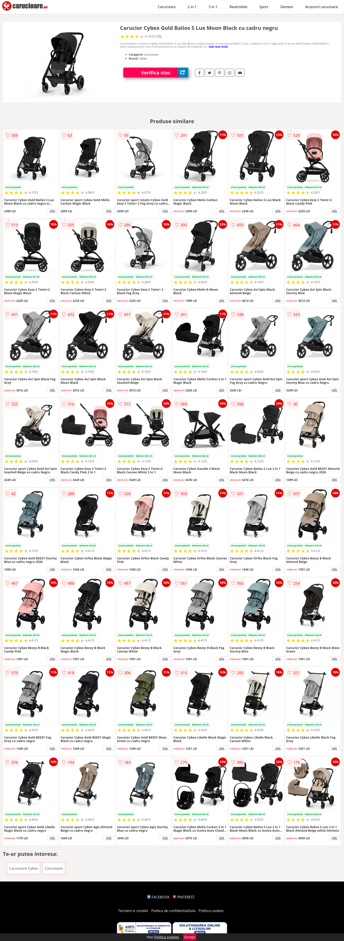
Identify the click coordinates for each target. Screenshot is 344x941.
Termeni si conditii (133, 910)
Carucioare (167, 6)
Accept (189, 937)
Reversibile (238, 6)
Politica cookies (211, 910)
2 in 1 (192, 6)
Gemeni (286, 6)
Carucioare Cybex (23, 868)
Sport (263, 6)
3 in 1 (213, 6)
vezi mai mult (218, 47)
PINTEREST (184, 897)
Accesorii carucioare (321, 6)
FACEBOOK (158, 897)
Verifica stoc (164, 73)
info (52, 211)
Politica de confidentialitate (173, 910)
